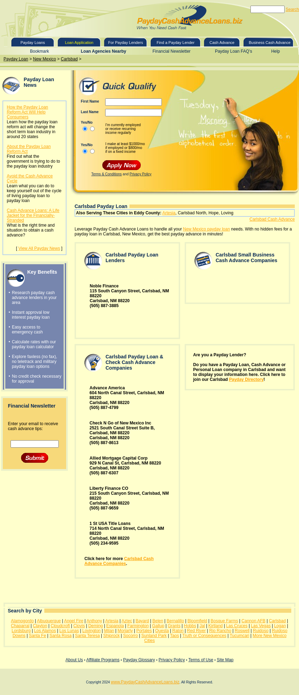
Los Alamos (45, 630)
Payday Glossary (139, 659)
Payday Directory (246, 379)
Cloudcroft (60, 625)
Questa (162, 630)
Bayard (142, 620)
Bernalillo (175, 620)
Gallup (158, 625)
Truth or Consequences (204, 635)
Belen (157, 620)
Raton (178, 630)
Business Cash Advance (270, 42)
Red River (196, 630)
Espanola (115, 625)
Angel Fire (73, 620)
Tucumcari (239, 635)
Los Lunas (69, 630)
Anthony (94, 620)
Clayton (40, 625)
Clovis (79, 625)
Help (275, 51)
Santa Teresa (87, 635)
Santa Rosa (61, 635)
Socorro (130, 635)
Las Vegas (261, 625)
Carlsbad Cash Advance (272, 219)
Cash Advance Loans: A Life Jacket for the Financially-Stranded (33, 215)
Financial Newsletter (172, 51)
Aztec (127, 620)
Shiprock (111, 635)
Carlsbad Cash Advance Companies (119, 561)
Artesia (168, 212)
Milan (109, 630)
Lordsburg (21, 630)
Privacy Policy (140, 174)
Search (292, 9)
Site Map (225, 659)
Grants (174, 625)
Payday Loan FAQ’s (233, 51)
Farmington (138, 625)
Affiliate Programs (102, 659)
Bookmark (39, 51)
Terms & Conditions (106, 174)
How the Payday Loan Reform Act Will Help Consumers (27, 112)
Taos (174, 635)
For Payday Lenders (125, 42)
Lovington (91, 630)
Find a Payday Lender (176, 42)
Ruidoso (260, 630)
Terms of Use (200, 659)
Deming (95, 625)
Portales (144, 630)
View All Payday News (39, 248)
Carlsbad (69, 59)
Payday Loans (32, 42)
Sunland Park (154, 635)
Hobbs (190, 625)
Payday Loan (16, 59)
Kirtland (215, 625)
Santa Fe (37, 635)
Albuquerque (49, 620)
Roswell (242, 630)
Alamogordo (22, 620)
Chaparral (20, 625)
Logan (280, 625)
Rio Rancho (220, 630)
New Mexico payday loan (206, 229)
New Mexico (44, 59)
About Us (74, 659)
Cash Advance (222, 42)
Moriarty (125, 630)
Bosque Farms (224, 620)
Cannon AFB (254, 620)
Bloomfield (197, 620)
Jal (202, 625)
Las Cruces (237, 625)
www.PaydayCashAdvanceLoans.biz (145, 682)
